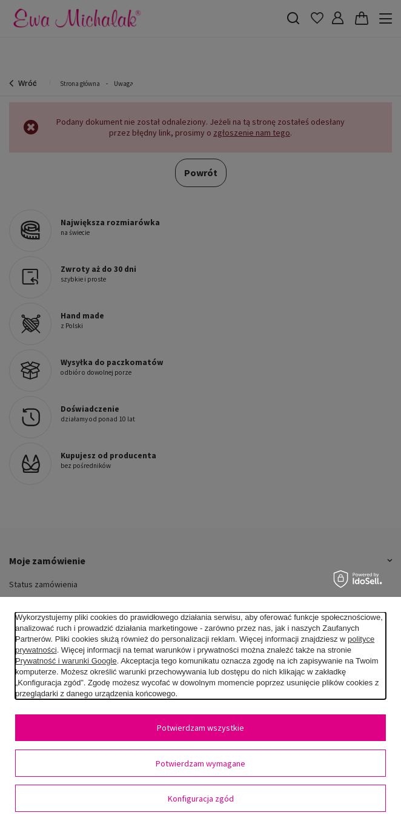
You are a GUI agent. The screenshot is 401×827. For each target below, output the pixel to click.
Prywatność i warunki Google (66, 660)
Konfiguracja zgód (201, 798)
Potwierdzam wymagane (200, 763)
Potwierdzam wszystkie (200, 727)
